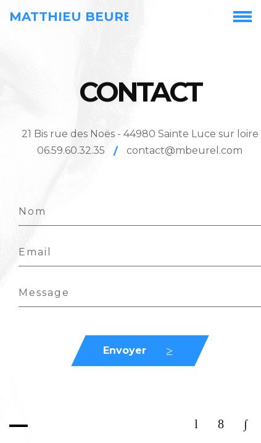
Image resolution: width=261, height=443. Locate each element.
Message (44, 292)
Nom (32, 211)
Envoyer (124, 350)
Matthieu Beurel (74, 16)
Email (35, 252)
